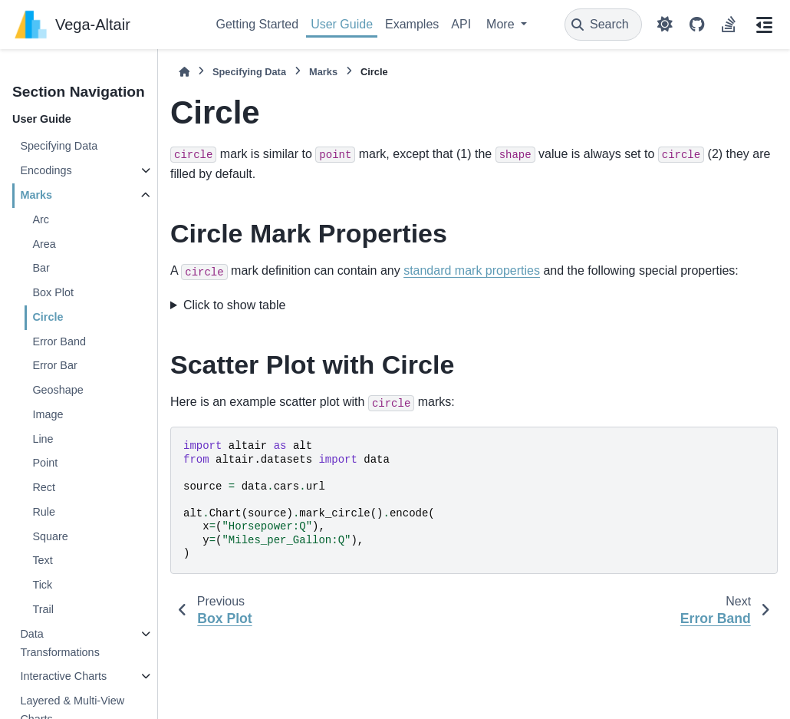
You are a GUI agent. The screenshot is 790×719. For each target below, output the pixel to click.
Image (47, 414)
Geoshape (57, 390)
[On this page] (764, 25)
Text (42, 560)
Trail (42, 609)
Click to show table (234, 305)
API (461, 24)
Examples (412, 24)
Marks (36, 195)
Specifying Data (58, 146)
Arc (40, 219)
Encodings (45, 170)
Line (42, 439)
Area (43, 244)
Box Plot (53, 292)
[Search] (603, 24)
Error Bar (54, 365)
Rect (43, 487)
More (502, 24)
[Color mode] (665, 25)
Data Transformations (59, 643)
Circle (47, 317)
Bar (40, 268)
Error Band (59, 341)
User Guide (342, 24)
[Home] (184, 72)
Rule (43, 512)
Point (45, 463)
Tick (42, 585)
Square (49, 536)
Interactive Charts (63, 676)
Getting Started (257, 24)
